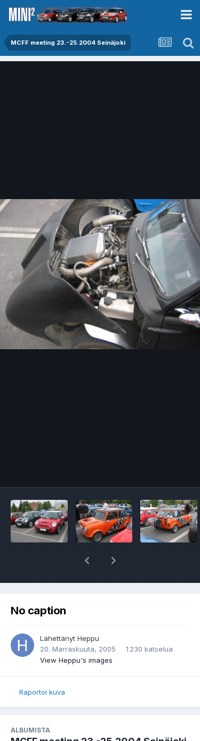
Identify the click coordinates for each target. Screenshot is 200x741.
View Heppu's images (76, 660)
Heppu (88, 638)
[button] (87, 560)
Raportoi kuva (42, 692)
